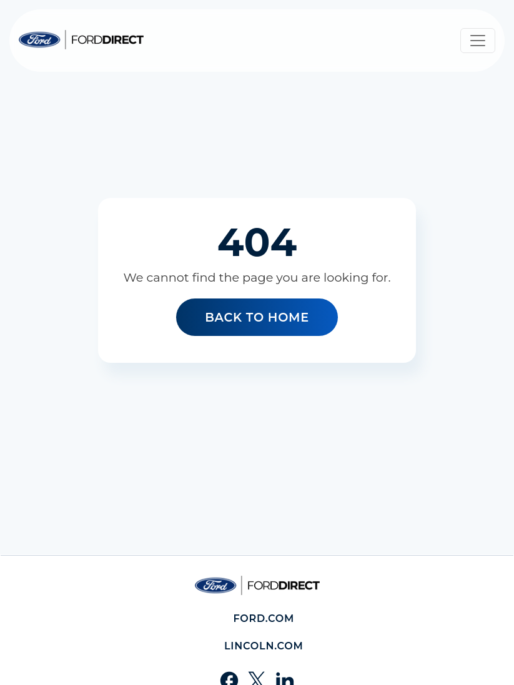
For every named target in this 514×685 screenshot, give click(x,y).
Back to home (257, 317)
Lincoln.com (264, 646)
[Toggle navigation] (477, 40)
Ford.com (263, 618)
